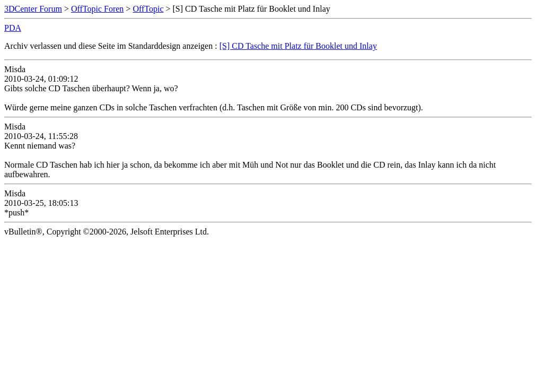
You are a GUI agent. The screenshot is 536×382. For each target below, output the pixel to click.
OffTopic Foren (97, 8)
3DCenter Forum (33, 8)
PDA (12, 27)
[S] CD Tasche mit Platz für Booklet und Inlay (298, 45)
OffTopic (148, 8)
